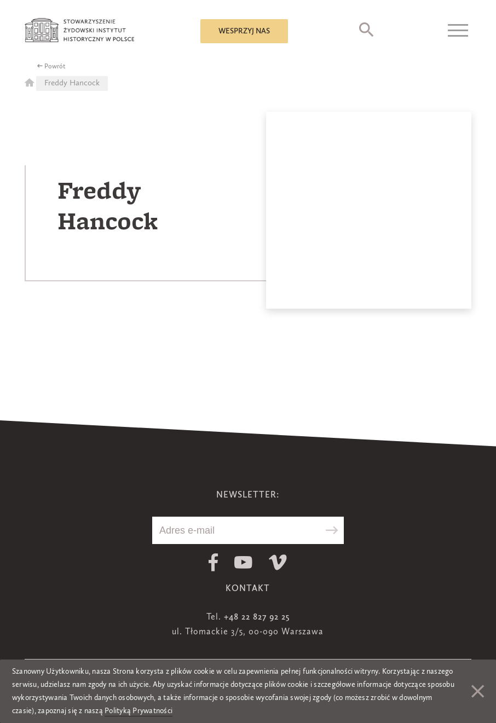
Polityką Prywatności (138, 711)
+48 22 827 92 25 (257, 617)
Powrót (55, 66)
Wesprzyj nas (244, 31)
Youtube (243, 562)
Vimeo (278, 562)
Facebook (213, 562)
